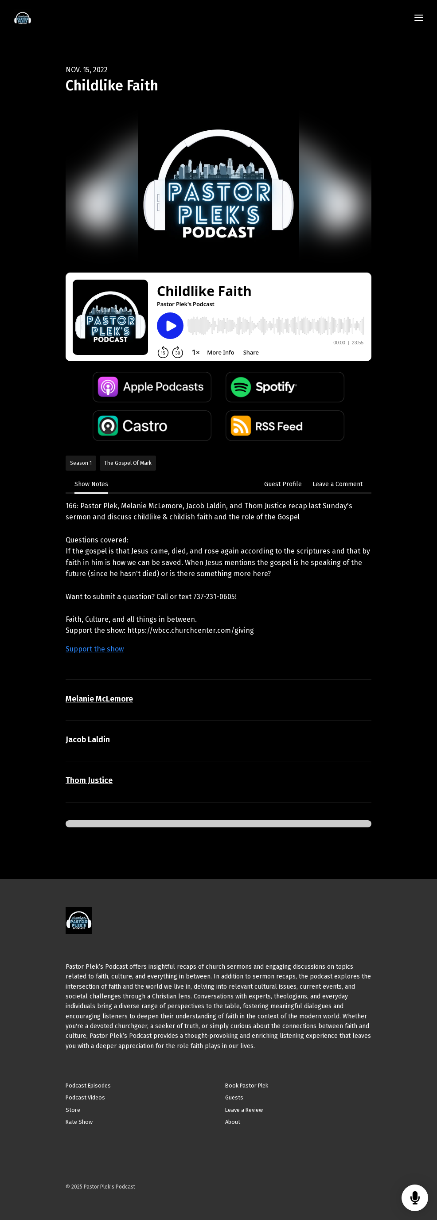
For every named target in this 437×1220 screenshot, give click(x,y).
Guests (234, 1097)
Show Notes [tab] (91, 484)
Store (73, 1110)
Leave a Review (244, 1110)
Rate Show (79, 1122)
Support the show (95, 649)
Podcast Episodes (88, 1085)
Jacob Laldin (88, 739)
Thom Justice (89, 780)
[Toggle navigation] (418, 18)
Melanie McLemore (99, 699)
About (232, 1122)
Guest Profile (283, 484)
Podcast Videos (85, 1097)
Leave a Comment (337, 484)
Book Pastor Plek (246, 1085)
